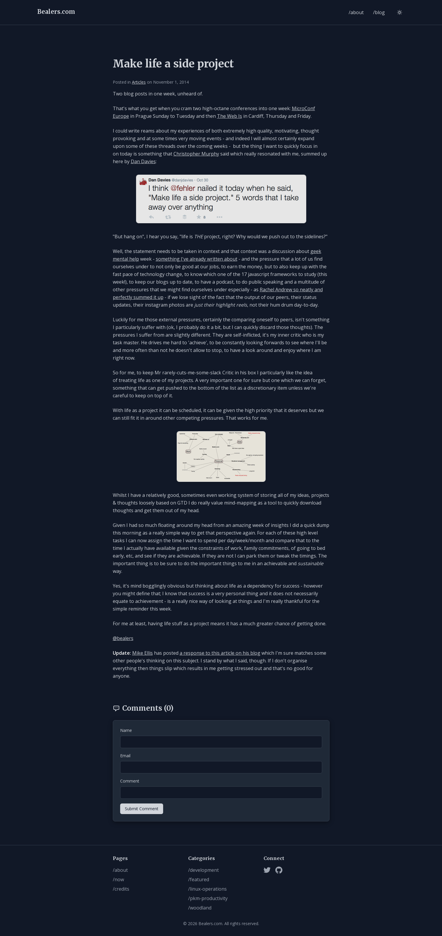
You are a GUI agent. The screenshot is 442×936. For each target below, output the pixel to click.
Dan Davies (143, 161)
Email (125, 755)
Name (126, 730)
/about (356, 12)
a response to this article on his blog (220, 653)
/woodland (199, 907)
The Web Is (229, 116)
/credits (121, 889)
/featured (198, 879)
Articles (139, 82)
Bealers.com (56, 11)
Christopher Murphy (196, 154)
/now (118, 879)
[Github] (278, 870)
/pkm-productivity (208, 898)
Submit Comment (141, 808)
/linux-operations (207, 889)
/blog (379, 12)
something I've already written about (196, 259)
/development (203, 870)
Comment (129, 781)
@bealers (123, 638)
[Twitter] (267, 870)
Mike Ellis (142, 653)
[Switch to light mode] (399, 12)
